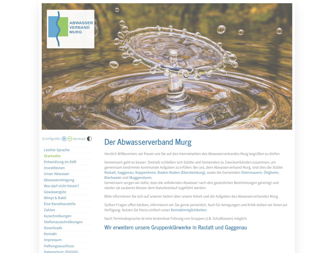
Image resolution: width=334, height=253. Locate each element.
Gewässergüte (55, 191)
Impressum (53, 239)
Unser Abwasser (56, 173)
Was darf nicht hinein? (61, 185)
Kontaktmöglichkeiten (189, 209)
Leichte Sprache (57, 149)
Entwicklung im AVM (60, 161)
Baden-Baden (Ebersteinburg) (181, 172)
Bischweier (113, 177)
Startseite (52, 155)
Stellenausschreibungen (63, 221)
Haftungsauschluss (59, 245)
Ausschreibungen (57, 215)
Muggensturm (140, 177)
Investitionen (54, 167)
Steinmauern (251, 172)
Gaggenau (125, 172)
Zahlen (49, 209)
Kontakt (50, 233)
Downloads (53, 227)
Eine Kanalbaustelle (60, 203)
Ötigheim (271, 172)
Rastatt (110, 172)
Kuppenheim (145, 172)
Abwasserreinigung (59, 179)
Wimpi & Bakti (55, 197)
